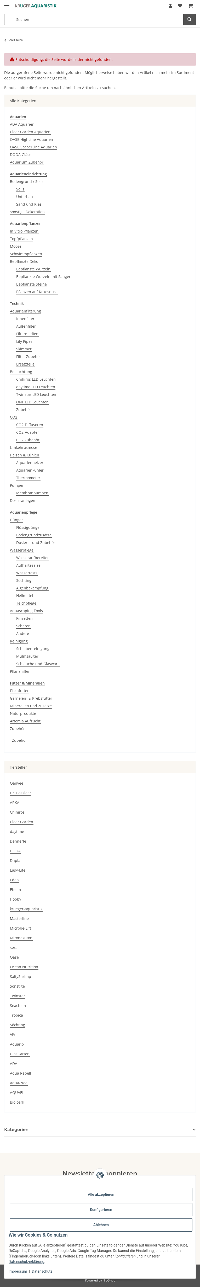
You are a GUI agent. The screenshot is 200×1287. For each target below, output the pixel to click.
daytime (17, 831)
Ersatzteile (25, 364)
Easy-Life (17, 870)
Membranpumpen (32, 492)
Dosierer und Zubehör (35, 542)
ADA (13, 1063)
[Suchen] (189, 19)
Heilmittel (24, 595)
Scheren (23, 625)
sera (14, 947)
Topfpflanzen (21, 238)
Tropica (16, 1015)
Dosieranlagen (22, 500)
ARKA (14, 802)
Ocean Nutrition (24, 966)
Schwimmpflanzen (26, 253)
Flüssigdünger (28, 527)
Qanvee (16, 783)
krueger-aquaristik (26, 908)
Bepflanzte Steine (31, 284)
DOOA (15, 850)
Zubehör (23, 409)
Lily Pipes (24, 341)
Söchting (23, 580)
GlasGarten (20, 1053)
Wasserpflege (21, 550)
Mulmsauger (27, 656)
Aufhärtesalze (28, 565)
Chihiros (17, 812)
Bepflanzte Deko (24, 261)
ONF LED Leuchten (32, 401)
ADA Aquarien (22, 124)
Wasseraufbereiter (32, 557)
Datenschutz (42, 1271)
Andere (22, 633)
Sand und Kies (29, 204)
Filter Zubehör (28, 356)
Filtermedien (27, 333)
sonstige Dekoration (27, 211)
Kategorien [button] (16, 1129)
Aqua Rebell (20, 1073)
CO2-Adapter (27, 432)
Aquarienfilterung (25, 311)
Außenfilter (26, 326)
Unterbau (24, 196)
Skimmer (24, 348)
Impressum (18, 1271)
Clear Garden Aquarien (30, 131)
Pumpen (17, 485)
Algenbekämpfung (32, 587)
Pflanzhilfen (20, 671)
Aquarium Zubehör (26, 162)
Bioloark (17, 1102)
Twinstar (17, 995)
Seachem (18, 1005)
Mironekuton (21, 937)
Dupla (15, 860)
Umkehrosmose (23, 447)
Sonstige (17, 986)
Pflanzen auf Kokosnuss (37, 291)
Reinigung (19, 641)
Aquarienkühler (30, 470)
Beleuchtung (21, 371)
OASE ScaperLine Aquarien (33, 146)
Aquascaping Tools (26, 610)
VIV (12, 1034)
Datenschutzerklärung (26, 1262)
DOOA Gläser (21, 154)
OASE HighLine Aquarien (31, 139)
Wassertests (26, 572)
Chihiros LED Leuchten (36, 379)
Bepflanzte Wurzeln (33, 268)
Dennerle (18, 841)
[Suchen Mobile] (94, 19)
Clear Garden (21, 821)
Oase (14, 957)
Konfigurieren (101, 1210)
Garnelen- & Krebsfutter (31, 698)
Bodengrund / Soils (26, 181)
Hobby (15, 899)
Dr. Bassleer (20, 792)
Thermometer (28, 477)
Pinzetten (24, 618)
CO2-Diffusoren (29, 424)
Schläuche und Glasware (38, 663)
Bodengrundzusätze (34, 534)
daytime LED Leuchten (35, 386)
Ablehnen (101, 1225)
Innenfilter (25, 318)
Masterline (19, 918)
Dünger (16, 519)
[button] (170, 6)
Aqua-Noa (18, 1082)
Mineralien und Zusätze (31, 705)
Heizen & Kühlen (24, 455)
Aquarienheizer (29, 462)
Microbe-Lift (20, 928)
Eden (14, 879)
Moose (15, 246)
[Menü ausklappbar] (6, 3)
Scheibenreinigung (32, 648)
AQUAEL (17, 1092)
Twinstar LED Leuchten (36, 394)
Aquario (17, 1044)
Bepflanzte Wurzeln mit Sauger (43, 276)
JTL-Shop (109, 1280)
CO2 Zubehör (27, 439)
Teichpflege (26, 603)
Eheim (15, 889)
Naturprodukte (23, 713)
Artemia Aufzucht (25, 720)
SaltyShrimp (20, 976)
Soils (20, 189)
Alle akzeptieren (101, 1194)
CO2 (13, 417)
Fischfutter (19, 690)
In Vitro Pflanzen (24, 231)
